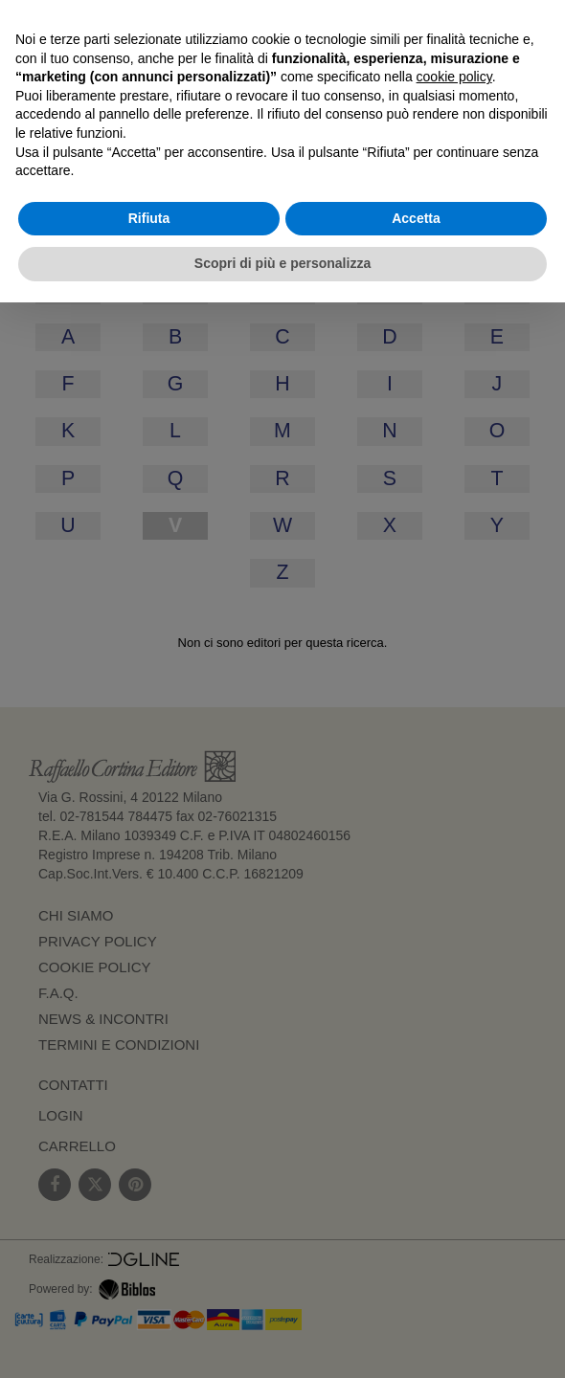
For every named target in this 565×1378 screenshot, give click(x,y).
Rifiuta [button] (149, 218)
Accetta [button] (416, 218)
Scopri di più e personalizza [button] (282, 263)
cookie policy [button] (454, 76)
